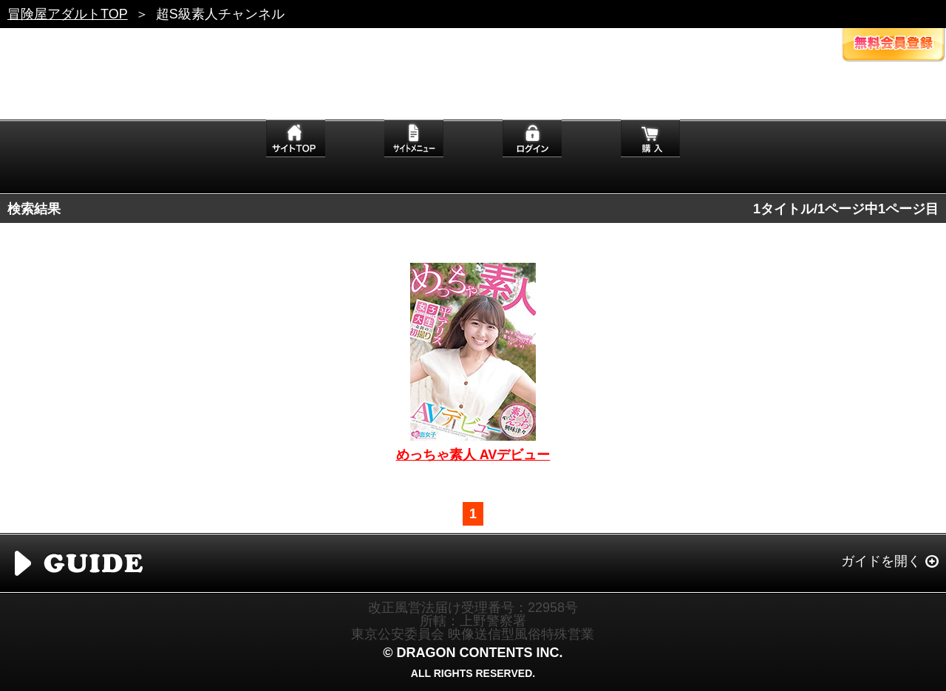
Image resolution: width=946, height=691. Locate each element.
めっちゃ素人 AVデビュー (473, 454)
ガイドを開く (881, 561)
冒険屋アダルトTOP (67, 14)
